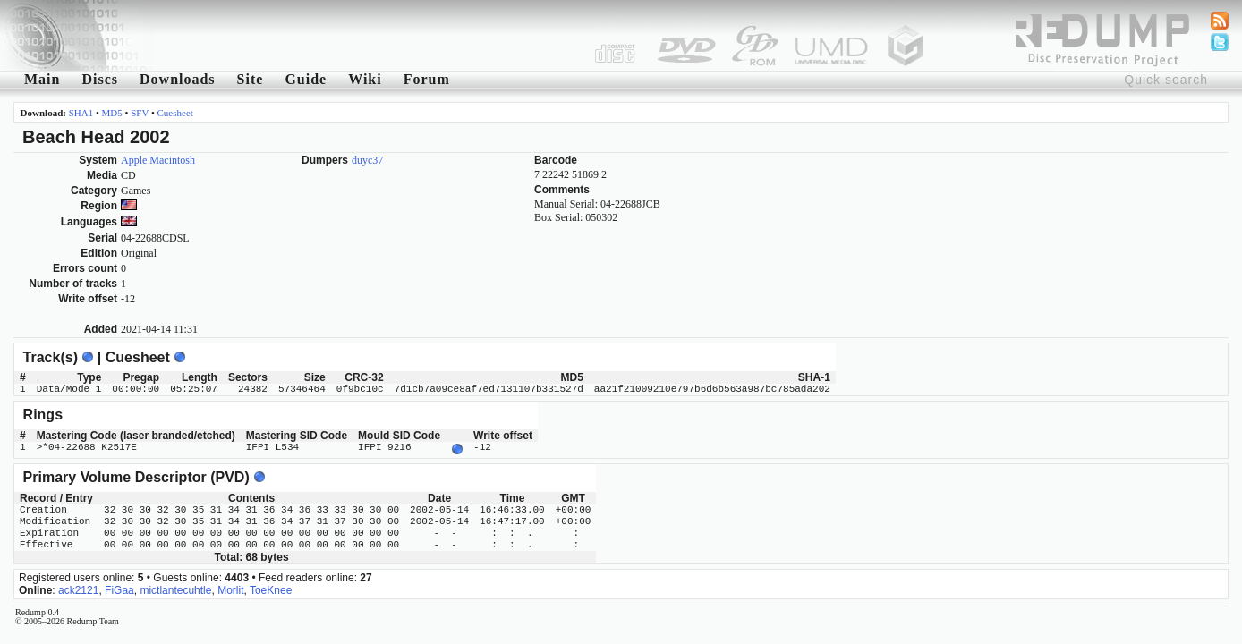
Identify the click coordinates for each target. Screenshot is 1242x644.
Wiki (365, 79)
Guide (306, 79)
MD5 (112, 112)
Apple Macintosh (158, 160)
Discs (99, 79)
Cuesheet (175, 112)
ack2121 (78, 588)
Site (250, 79)
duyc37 (367, 160)
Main (42, 79)
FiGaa (119, 588)
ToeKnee (271, 588)
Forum (427, 79)
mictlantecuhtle (175, 588)
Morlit (230, 588)
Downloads (178, 79)
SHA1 (81, 112)
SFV (140, 112)
